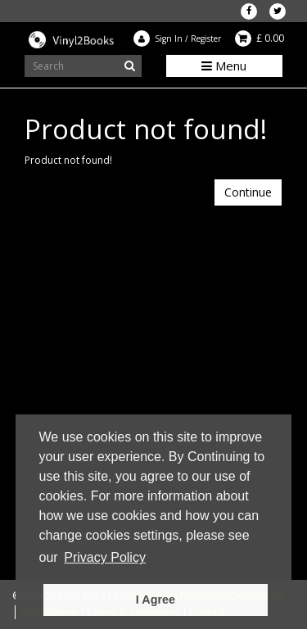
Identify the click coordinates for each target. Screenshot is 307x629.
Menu (223, 65)
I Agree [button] (155, 599)
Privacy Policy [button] (105, 557)
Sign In (169, 38)
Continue (248, 192)
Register (206, 38)
